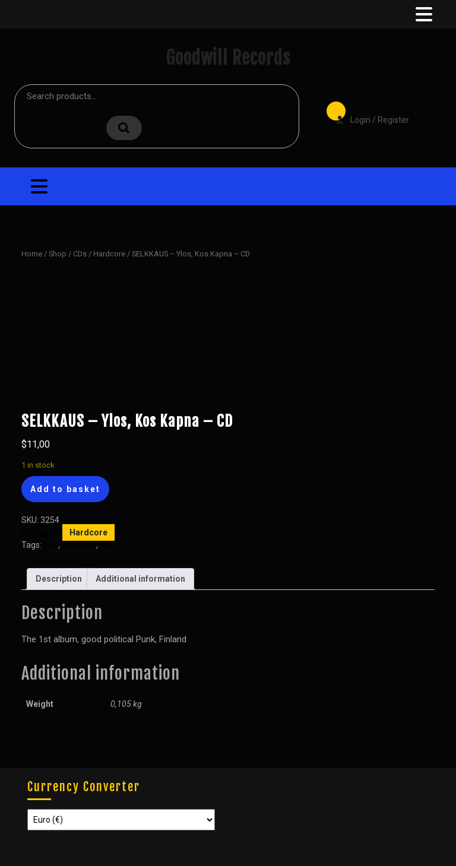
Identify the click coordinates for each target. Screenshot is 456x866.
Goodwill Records (228, 58)
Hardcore (109, 253)
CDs (80, 253)
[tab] (423, 14)
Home (31, 253)
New (108, 545)
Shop (57, 253)
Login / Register (366, 112)
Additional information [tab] (140, 578)
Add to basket (65, 489)
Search (124, 128)
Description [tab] (59, 578)
